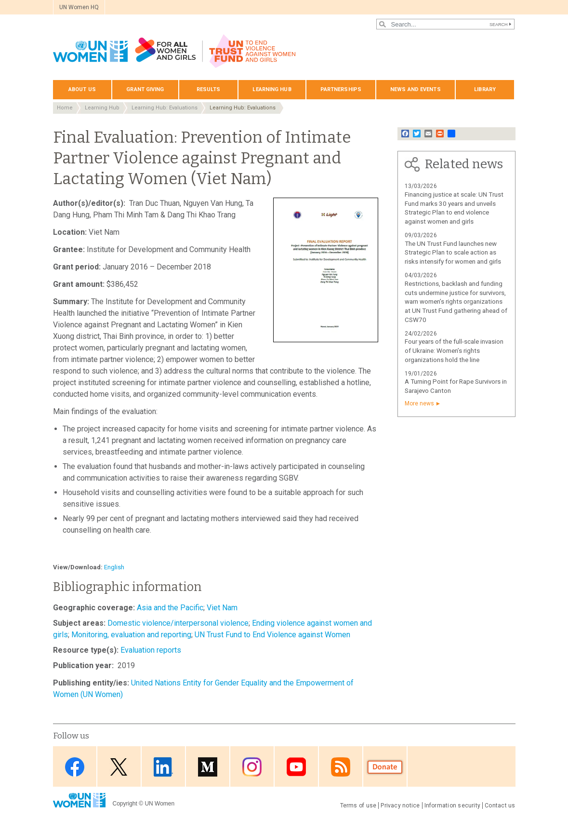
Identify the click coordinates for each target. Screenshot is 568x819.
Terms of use (358, 805)
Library (485, 89)
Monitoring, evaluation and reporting (131, 634)
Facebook (74, 767)
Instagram (252, 767)
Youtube (296, 767)
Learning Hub (102, 108)
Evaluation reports (150, 650)
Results (209, 89)
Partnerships (340, 89)
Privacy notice (400, 805)
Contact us (500, 805)
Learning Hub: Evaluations (165, 108)
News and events (415, 89)
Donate (385, 767)
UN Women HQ (79, 7)
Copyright (125, 803)
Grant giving (145, 89)
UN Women (159, 803)
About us (82, 89)
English (114, 567)
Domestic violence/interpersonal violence (178, 623)
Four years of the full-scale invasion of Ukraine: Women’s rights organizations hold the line (454, 350)
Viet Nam (222, 607)
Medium (207, 767)
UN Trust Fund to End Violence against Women (272, 634)
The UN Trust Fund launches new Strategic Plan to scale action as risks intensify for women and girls (453, 253)
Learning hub (271, 89)
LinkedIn (163, 767)
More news (419, 403)
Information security (452, 805)
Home (65, 108)
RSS (340, 767)
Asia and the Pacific (170, 607)
